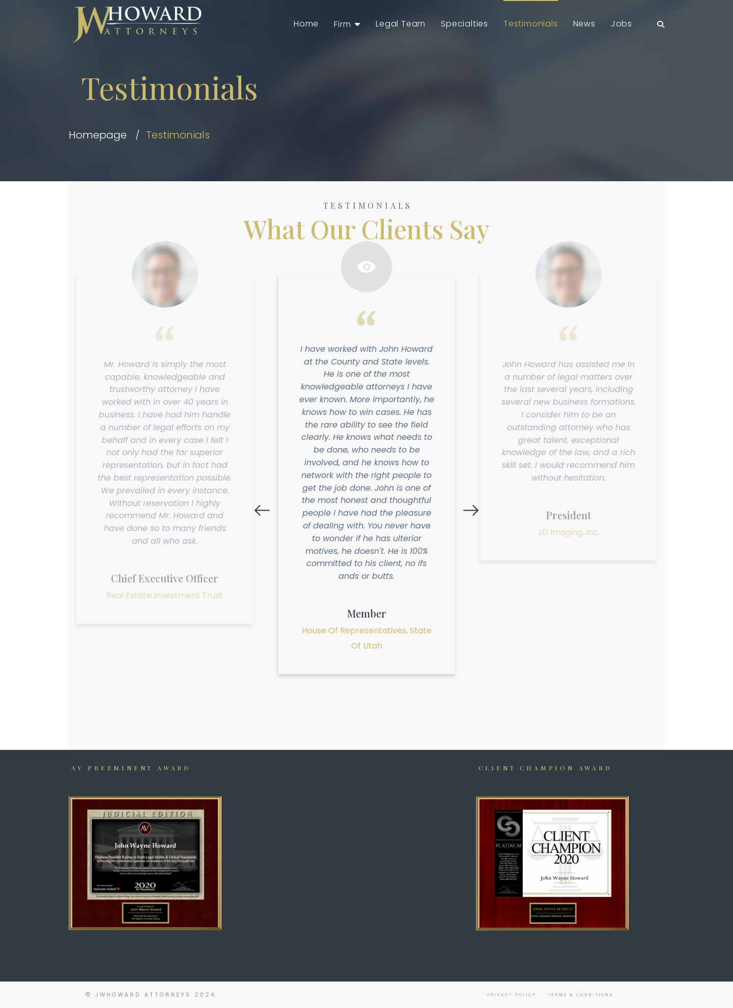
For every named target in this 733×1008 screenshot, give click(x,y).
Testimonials (530, 24)
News (584, 24)
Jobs (621, 24)
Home (306, 24)
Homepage (98, 135)
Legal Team (401, 24)
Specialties (464, 24)
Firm (342, 24)
